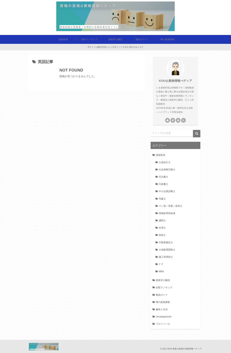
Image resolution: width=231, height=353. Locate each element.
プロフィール (163, 323)
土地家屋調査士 (167, 249)
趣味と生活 (162, 309)
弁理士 (162, 227)
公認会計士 (165, 162)
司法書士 (163, 176)
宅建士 (162, 198)
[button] (196, 133)
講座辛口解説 (163, 280)
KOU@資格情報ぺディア (175, 80)
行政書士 (163, 184)
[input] (175, 133)
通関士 (162, 220)
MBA (161, 271)
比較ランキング (164, 287)
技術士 (162, 235)
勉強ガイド (162, 294)
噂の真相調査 (163, 302)
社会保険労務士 (167, 169)
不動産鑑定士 (166, 242)
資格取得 (160, 155)
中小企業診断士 (167, 191)
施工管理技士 (166, 257)
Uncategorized (163, 316)
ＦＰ (161, 264)
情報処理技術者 (167, 213)
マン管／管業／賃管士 (170, 206)
